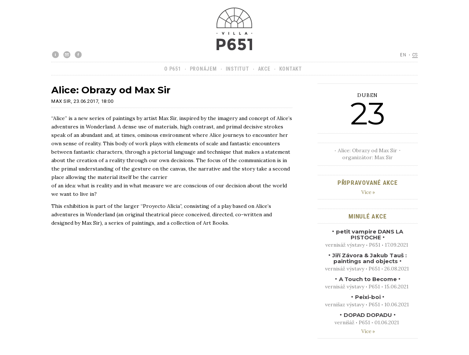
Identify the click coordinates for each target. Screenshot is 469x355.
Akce (264, 69)
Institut (237, 69)
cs (415, 54)
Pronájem (203, 69)
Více (366, 192)
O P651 (172, 69)
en (403, 54)
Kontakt (290, 69)
